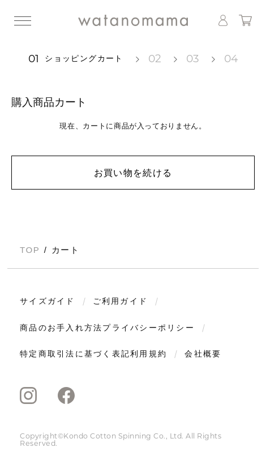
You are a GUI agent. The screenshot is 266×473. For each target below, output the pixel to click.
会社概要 (203, 354)
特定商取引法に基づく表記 (75, 354)
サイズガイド (47, 302)
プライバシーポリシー (148, 328)
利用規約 (148, 354)
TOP (30, 250)
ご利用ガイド (120, 302)
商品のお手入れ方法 (61, 328)
